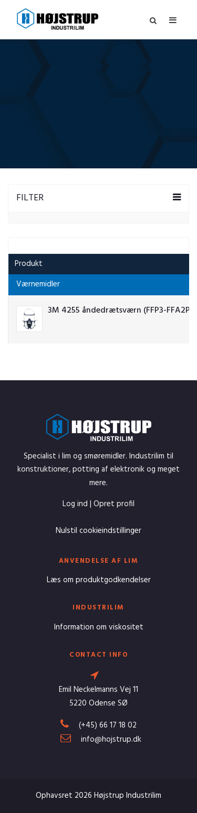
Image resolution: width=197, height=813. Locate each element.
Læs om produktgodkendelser (99, 580)
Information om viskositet (98, 627)
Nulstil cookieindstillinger (98, 531)
